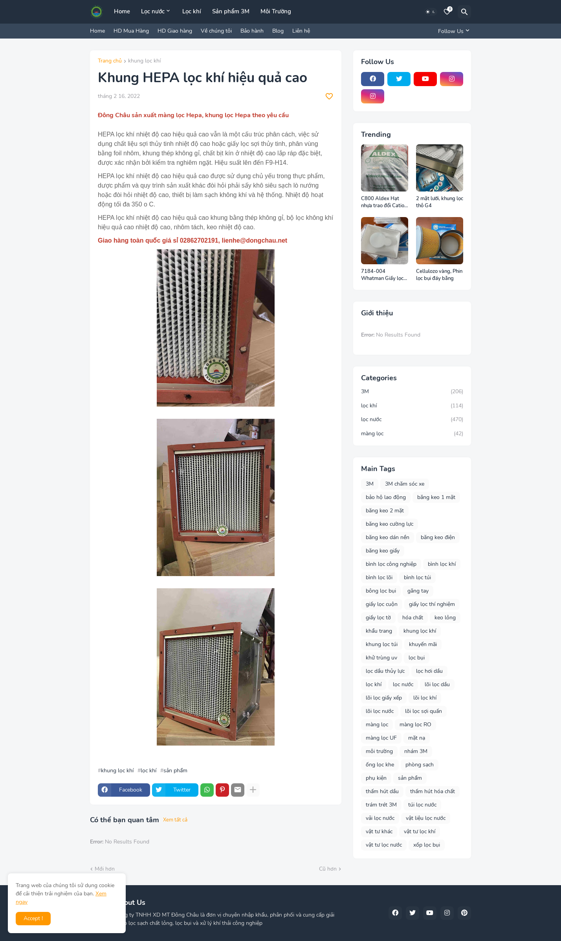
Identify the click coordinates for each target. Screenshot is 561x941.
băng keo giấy (383, 550)
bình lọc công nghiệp (391, 564)
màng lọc (412, 434)
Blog (278, 31)
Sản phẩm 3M (230, 11)
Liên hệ (301, 31)
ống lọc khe (380, 764)
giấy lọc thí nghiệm (432, 604)
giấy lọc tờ (378, 617)
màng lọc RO (415, 724)
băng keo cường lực (389, 524)
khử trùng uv (381, 657)
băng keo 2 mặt (385, 510)
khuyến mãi (423, 644)
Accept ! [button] (33, 918)
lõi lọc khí (424, 698)
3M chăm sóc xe (404, 484)
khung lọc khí (144, 61)
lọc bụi (417, 657)
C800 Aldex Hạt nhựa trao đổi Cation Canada (384, 202)
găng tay (418, 591)
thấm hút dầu (382, 791)
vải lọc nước (380, 818)
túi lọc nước (422, 804)
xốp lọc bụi (426, 845)
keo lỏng (445, 617)
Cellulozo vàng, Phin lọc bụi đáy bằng (439, 275)
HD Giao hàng (175, 31)
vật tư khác (379, 831)
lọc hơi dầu (429, 671)
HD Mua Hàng (131, 31)
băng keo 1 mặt (436, 497)
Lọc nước (153, 11)
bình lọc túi (417, 577)
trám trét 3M (381, 804)
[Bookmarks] (447, 11)
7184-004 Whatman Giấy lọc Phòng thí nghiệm (382, 275)
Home (122, 11)
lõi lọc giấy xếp (384, 698)
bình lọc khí (442, 564)
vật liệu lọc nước (426, 818)
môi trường (379, 751)
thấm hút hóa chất (432, 791)
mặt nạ (416, 738)
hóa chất (412, 617)
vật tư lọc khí (419, 831)
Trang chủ (110, 61)
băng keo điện (438, 537)
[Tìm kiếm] (464, 11)
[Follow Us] (452, 31)
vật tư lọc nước (384, 845)
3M (412, 392)
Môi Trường (275, 11)
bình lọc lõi (379, 577)
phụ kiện (376, 778)
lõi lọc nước (380, 711)
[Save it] (329, 96)
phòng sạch (419, 764)
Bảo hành (252, 31)
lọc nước (412, 420)
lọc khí (148, 770)
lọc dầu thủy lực (385, 671)
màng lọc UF (381, 738)
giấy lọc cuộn (382, 604)
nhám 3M (415, 751)
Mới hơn (105, 869)
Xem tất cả (175, 819)
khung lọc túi (382, 644)
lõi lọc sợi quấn (423, 711)
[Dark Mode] (430, 12)
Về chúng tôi (216, 31)
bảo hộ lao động (386, 497)
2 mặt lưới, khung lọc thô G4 (439, 202)
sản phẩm (175, 770)
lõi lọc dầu (437, 684)
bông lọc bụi (381, 591)
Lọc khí (191, 11)
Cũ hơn (328, 869)
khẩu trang (379, 631)
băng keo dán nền (387, 537)
